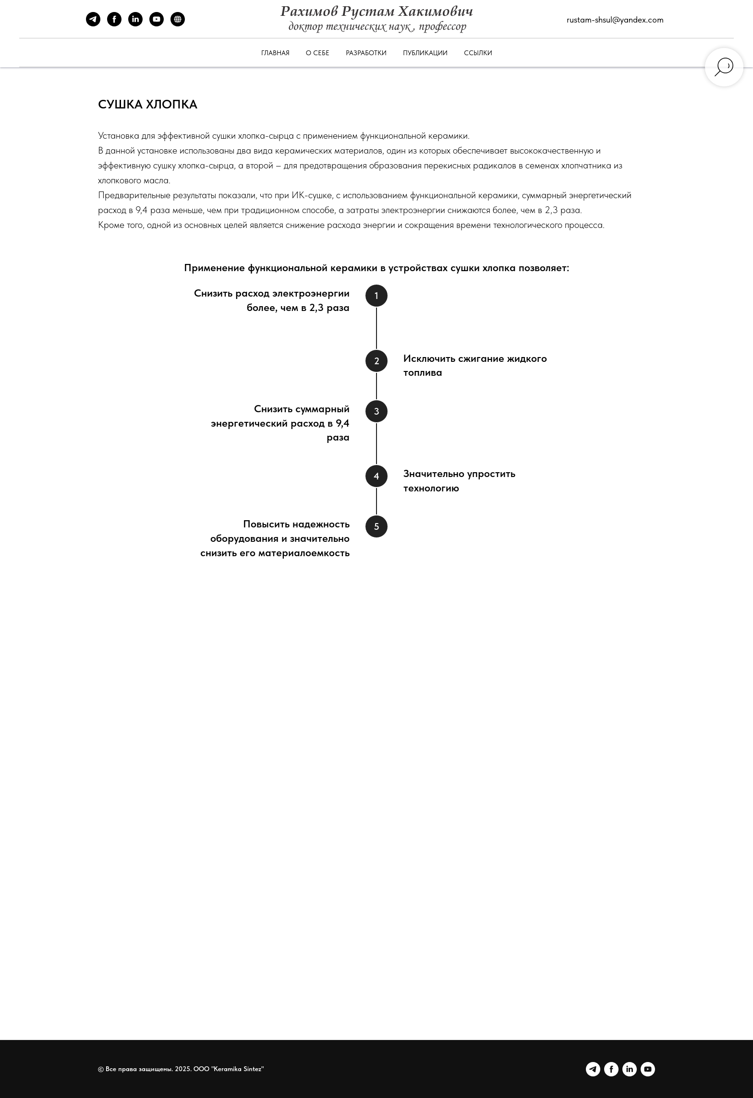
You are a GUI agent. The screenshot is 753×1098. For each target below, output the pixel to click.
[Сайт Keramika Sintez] (177, 24)
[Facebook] (114, 24)
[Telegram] (93, 24)
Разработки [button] (366, 53)
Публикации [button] (425, 53)
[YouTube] (156, 24)
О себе (317, 53)
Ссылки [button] (478, 53)
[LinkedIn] (135, 24)
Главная (275, 53)
